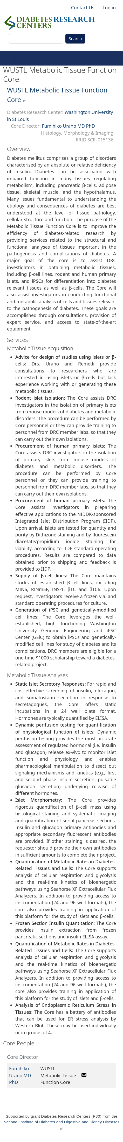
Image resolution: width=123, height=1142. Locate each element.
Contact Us (82, 7)
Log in (109, 7)
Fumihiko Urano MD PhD (68, 126)
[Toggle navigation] (7, 58)
